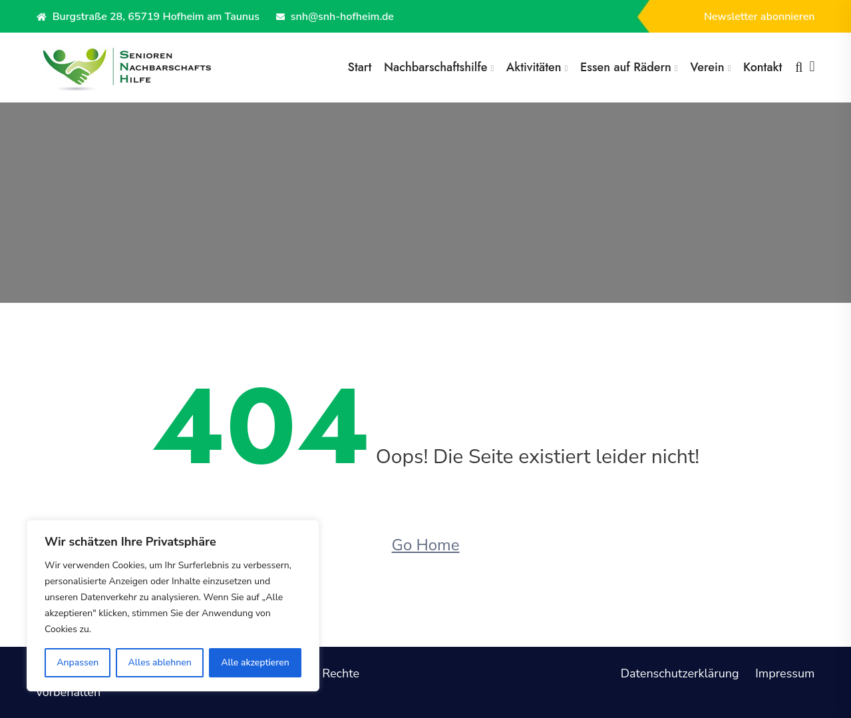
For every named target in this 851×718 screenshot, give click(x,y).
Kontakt (762, 67)
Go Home (426, 545)
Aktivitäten (534, 67)
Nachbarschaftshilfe (435, 67)
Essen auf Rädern (625, 67)
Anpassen (77, 662)
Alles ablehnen (160, 662)
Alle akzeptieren (255, 662)
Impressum (784, 673)
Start (359, 67)
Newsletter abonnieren (759, 16)
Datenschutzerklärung (680, 673)
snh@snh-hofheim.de (335, 16)
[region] (173, 605)
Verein (707, 67)
